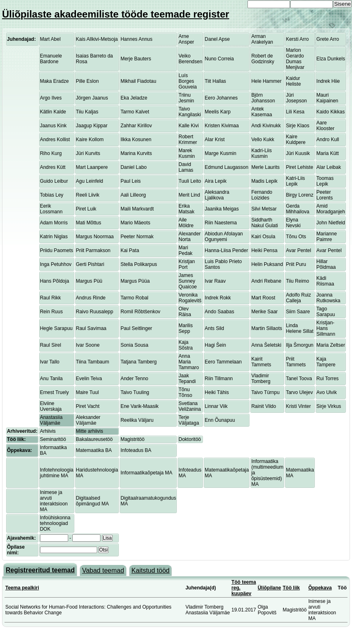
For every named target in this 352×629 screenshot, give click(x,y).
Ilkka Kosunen (135, 139)
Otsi (103, 550)
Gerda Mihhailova (297, 209)
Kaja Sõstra (185, 345)
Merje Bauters (135, 59)
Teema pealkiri (22, 588)
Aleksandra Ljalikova (217, 195)
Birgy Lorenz (299, 195)
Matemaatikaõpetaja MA (227, 472)
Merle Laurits (265, 167)
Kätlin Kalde (53, 112)
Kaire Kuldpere (295, 139)
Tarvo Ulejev (299, 392)
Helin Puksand (267, 264)
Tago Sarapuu (325, 311)
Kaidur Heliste (293, 81)
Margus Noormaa (95, 236)
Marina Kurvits (136, 153)
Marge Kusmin (220, 153)
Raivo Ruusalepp (94, 311)
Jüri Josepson (296, 98)
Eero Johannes (221, 98)
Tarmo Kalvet (134, 112)
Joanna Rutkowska (328, 297)
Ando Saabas (219, 311)
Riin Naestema (221, 223)
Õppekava (320, 588)
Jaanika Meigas (221, 209)
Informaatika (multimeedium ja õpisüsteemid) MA (267, 472)
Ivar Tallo (50, 362)
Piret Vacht (88, 406)
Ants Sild (214, 328)
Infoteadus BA (135, 450)
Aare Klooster (325, 125)
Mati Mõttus (88, 223)
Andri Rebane (266, 281)
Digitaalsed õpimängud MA (92, 501)
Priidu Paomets (56, 250)
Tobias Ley (51, 195)
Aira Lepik (215, 181)
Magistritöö (132, 439)
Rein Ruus (51, 311)
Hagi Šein (215, 345)
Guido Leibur (54, 181)
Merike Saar (264, 311)
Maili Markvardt (137, 209)
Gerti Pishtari (90, 264)
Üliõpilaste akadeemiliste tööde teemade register (115, 14)
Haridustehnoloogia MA (97, 472)
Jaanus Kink (53, 125)
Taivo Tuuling (134, 392)
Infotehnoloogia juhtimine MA (57, 472)
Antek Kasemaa (261, 111)
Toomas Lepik (325, 181)
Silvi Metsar (263, 209)
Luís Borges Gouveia (187, 81)
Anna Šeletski (266, 345)
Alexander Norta (189, 236)
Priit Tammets (296, 362)
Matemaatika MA (300, 472)
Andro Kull (327, 139)
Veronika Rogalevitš (189, 297)
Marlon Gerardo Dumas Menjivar (295, 58)
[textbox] (68, 550)
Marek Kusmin (186, 153)
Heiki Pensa (264, 250)
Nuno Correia (219, 59)
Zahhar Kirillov (136, 125)
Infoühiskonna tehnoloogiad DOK (55, 523)
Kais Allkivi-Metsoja (97, 39)
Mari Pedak (185, 250)
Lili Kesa (295, 112)
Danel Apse (217, 39)
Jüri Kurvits (88, 153)
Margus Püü (89, 281)
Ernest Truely (54, 392)
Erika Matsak (186, 209)
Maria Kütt (327, 153)
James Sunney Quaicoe (187, 281)
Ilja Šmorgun (299, 345)
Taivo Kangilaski (189, 111)
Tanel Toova (299, 378)
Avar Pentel (298, 250)
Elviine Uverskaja (51, 406)
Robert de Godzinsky (262, 58)
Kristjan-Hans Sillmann (325, 328)
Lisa (107, 538)
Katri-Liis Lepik (295, 181)
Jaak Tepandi (187, 378)
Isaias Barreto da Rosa (94, 58)
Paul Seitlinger (136, 328)
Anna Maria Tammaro (188, 361)
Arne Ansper (186, 39)
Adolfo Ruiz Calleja (298, 297)
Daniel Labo (133, 167)
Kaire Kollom (90, 139)
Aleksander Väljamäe (88, 420)
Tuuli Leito (189, 181)
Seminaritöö (53, 439)
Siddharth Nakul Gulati (264, 222)
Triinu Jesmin (186, 98)
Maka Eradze (54, 81)
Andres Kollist (55, 139)
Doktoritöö (189, 439)
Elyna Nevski (293, 222)
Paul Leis (130, 181)
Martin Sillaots (266, 328)
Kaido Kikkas (330, 112)
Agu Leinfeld (89, 181)
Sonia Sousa (134, 345)
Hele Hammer (266, 81)
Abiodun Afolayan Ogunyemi (224, 236)
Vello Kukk (262, 139)
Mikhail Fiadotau (138, 81)
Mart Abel (50, 39)
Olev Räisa (184, 311)
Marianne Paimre (326, 236)
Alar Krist (215, 139)
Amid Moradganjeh (330, 209)
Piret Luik (86, 209)
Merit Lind (189, 195)
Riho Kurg (51, 153)
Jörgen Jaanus (92, 98)
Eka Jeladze (133, 98)
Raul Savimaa (91, 328)
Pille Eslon (87, 81)
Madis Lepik (264, 181)
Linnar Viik (216, 406)
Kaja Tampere (326, 362)
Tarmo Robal (134, 298)
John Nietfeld (330, 223)
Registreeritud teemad (40, 570)
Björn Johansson (263, 98)
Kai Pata (129, 250)
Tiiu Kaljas (87, 112)
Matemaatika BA (94, 450)
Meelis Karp (217, 112)
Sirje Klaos (297, 125)
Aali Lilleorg (133, 195)
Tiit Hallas (215, 81)
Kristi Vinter (298, 406)
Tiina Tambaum (92, 362)
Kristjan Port (186, 264)
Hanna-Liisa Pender (226, 250)
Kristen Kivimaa (221, 125)
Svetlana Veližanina (189, 406)
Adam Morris (54, 223)
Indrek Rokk (218, 298)
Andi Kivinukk (266, 125)
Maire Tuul (87, 392)
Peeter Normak (137, 236)
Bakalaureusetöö (94, 439)
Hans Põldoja (54, 281)
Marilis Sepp (185, 328)
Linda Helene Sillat (299, 328)
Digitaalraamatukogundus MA (148, 501)
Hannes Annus (136, 39)
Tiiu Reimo (297, 281)
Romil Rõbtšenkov (140, 311)
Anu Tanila (51, 378)
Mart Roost (263, 298)
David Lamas (185, 167)
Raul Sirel (50, 345)
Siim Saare (298, 311)
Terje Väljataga (188, 420)
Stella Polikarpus (138, 264)
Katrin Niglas (54, 236)
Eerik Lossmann (51, 209)
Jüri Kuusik (298, 153)
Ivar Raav (215, 281)
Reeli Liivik (87, 195)
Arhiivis (48, 431)
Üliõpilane (269, 588)
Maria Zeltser (330, 345)
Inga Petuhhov (55, 264)
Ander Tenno (134, 378)
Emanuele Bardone (51, 58)
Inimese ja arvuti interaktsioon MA (54, 500)
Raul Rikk (50, 298)
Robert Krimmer (187, 139)
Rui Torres (327, 378)
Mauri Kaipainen (327, 98)
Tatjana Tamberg (138, 362)
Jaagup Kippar (91, 125)
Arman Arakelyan (262, 39)
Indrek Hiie (328, 81)
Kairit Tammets (261, 362)
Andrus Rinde (91, 298)
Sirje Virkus (328, 406)
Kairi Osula (263, 236)
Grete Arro (327, 39)
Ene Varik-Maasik (139, 406)
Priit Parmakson (93, 250)
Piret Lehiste (299, 167)
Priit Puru (296, 264)
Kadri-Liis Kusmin (261, 153)
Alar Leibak (328, 167)
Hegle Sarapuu (56, 328)
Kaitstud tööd (150, 570)
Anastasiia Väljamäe (51, 420)
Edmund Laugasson (226, 167)
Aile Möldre (186, 222)
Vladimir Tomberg (260, 378)
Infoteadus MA (189, 472)
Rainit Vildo (263, 406)
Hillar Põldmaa (326, 264)
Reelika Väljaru (137, 420)
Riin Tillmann (219, 378)
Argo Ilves (51, 98)
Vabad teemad (103, 570)
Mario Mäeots (135, 223)
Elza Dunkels (330, 59)
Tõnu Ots (296, 236)
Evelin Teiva (89, 378)
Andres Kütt (53, 167)
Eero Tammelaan (223, 362)
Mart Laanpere (92, 167)
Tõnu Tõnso (185, 392)
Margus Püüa (134, 281)
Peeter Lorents (324, 195)
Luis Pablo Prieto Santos (223, 264)
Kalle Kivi (188, 125)
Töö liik (291, 588)
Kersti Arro (297, 39)
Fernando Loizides (261, 195)
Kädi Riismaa (325, 281)
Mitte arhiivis (89, 431)
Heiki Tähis (217, 392)
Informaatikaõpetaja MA (146, 473)
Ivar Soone (88, 345)
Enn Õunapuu (220, 420)
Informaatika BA (53, 450)
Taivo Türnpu (265, 392)
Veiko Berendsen (190, 58)
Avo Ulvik (326, 392)
